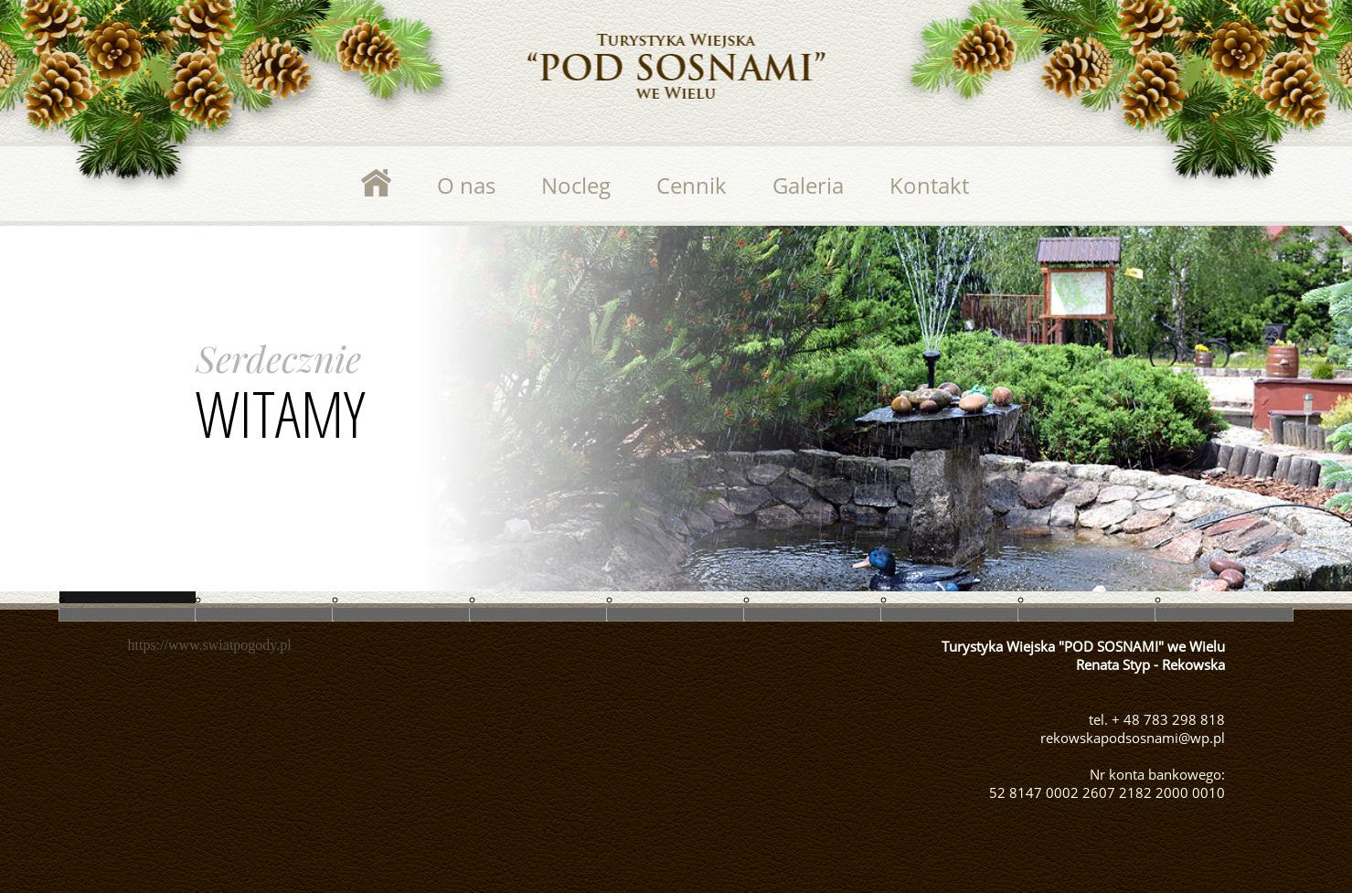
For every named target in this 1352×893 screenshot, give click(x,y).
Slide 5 (128, 614)
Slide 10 (1086, 614)
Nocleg (576, 185)
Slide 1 (401, 614)
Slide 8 (812, 614)
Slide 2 (538, 614)
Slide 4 (1224, 614)
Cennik (691, 185)
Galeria (808, 185)
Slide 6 (264, 614)
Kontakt (929, 185)
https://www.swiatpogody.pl (210, 645)
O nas (466, 185)
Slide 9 (949, 614)
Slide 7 (675, 614)
